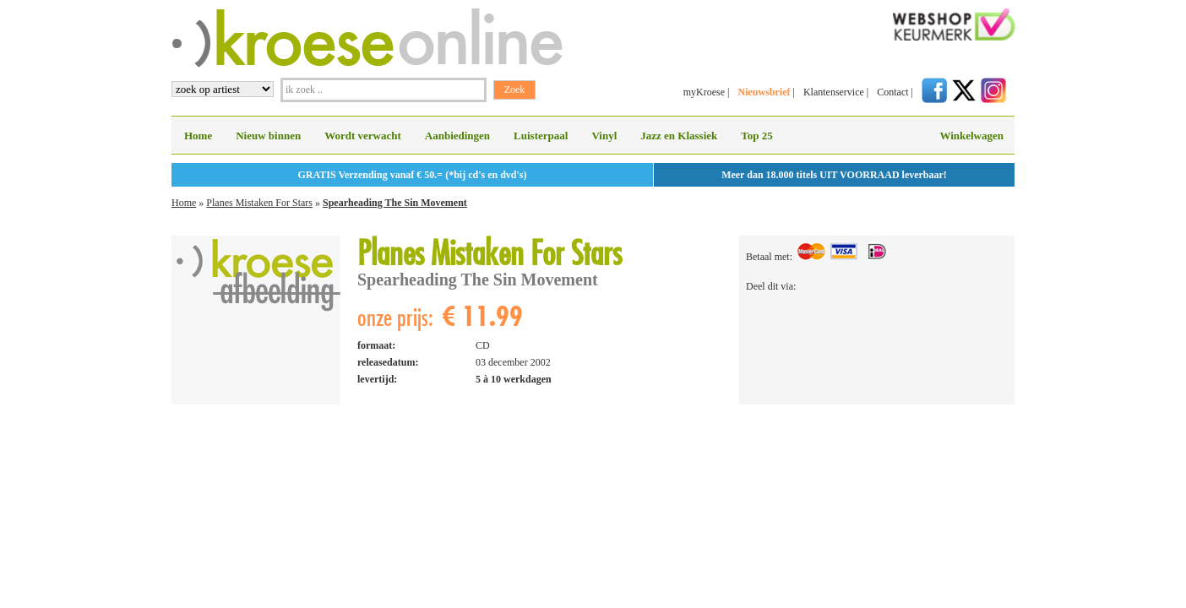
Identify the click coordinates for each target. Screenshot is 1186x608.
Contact (892, 92)
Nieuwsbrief (763, 92)
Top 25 (756, 135)
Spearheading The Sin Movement (395, 203)
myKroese (704, 92)
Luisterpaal (541, 135)
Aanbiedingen (457, 135)
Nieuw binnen (268, 135)
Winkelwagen (971, 135)
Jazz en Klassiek (678, 135)
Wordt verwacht (362, 135)
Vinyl (604, 135)
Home (198, 135)
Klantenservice (833, 92)
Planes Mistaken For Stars (259, 203)
